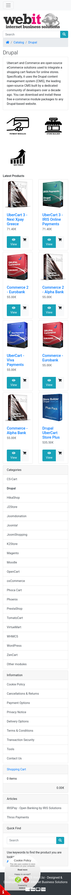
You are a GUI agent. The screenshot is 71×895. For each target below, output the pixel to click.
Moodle (12, 562)
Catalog (19, 42)
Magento (13, 553)
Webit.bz (39, 877)
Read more (22, 870)
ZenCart (12, 655)
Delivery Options (18, 721)
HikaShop (13, 497)
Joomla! (12, 525)
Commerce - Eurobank (52, 357)
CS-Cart (12, 479)
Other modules (17, 664)
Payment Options (18, 703)
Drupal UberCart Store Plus (51, 433)
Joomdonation (17, 516)
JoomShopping (17, 534)
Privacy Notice (16, 712)
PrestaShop (14, 608)
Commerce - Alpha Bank (17, 430)
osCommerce (16, 581)
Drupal (32, 42)
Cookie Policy (16, 684)
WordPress (14, 645)
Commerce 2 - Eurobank (17, 289)
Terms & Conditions (20, 730)
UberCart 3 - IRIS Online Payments (52, 219)
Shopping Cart (16, 769)
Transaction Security (20, 740)
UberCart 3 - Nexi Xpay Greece (17, 219)
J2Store (12, 507)
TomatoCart (15, 618)
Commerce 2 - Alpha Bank (53, 289)
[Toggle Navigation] (8, 5)
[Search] (31, 34)
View (13, 242)
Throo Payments (18, 817)
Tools (10, 749)
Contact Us (14, 758)
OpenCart (13, 571)
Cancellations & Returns (23, 693)
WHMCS (12, 636)
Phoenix (12, 599)
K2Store (12, 544)
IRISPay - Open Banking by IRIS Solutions (34, 808)
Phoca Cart (14, 590)
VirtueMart (14, 627)
